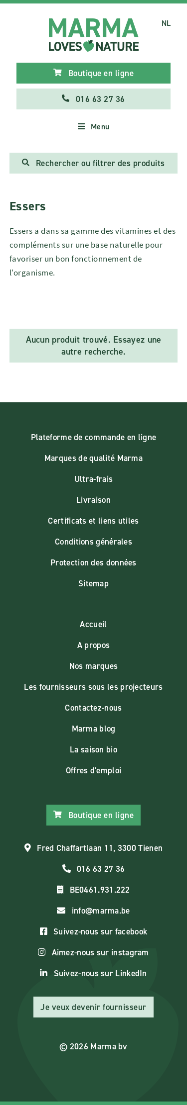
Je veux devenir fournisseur (93, 1007)
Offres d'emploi (94, 770)
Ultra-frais (93, 478)
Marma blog (94, 728)
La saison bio (93, 749)
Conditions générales (93, 541)
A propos (93, 645)
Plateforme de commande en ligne (93, 437)
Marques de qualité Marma (93, 458)
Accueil (93, 624)
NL (166, 23)
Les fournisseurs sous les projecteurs (93, 686)
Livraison (93, 499)
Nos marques (93, 665)
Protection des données (93, 562)
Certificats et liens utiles (93, 520)
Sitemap (93, 583)
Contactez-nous (93, 707)
